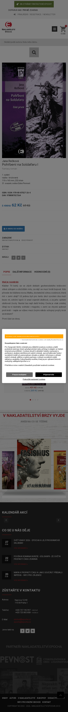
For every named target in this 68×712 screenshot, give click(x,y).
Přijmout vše (48, 375)
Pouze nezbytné (19, 375)
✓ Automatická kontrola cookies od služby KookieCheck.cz (41, 340)
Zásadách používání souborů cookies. (39, 365)
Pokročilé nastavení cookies (34, 379)
